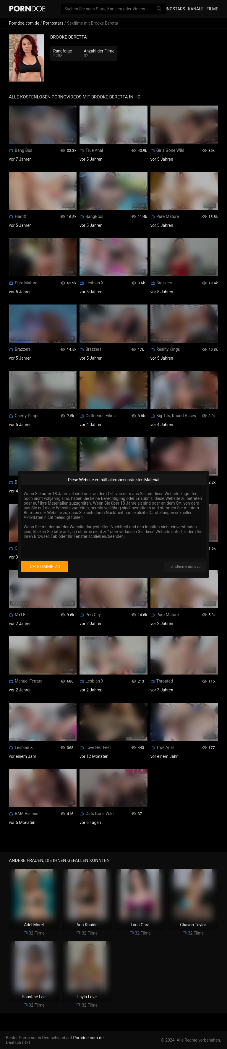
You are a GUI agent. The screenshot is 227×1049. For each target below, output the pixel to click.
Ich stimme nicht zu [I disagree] (185, 567)
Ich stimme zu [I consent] (44, 566)
